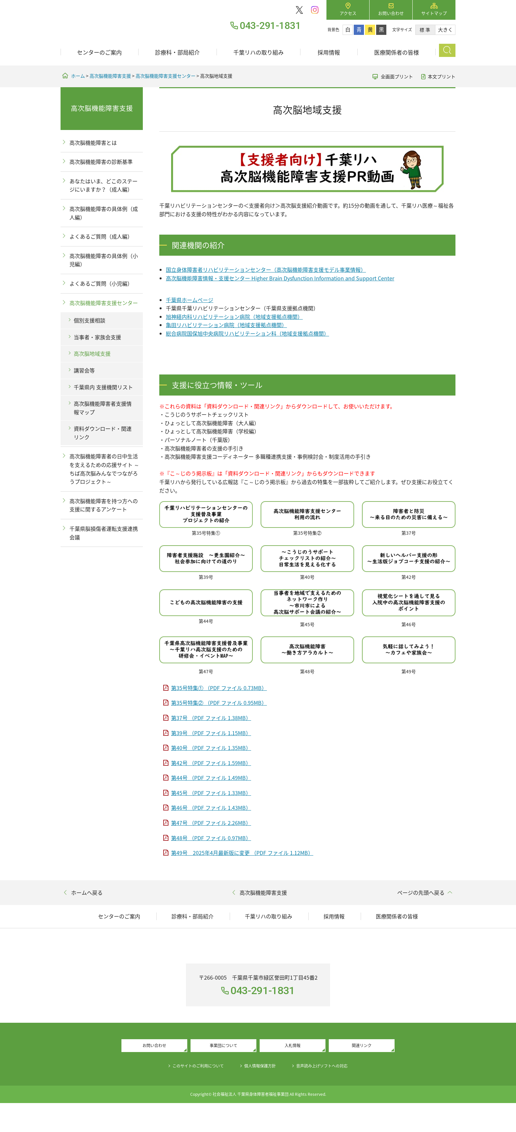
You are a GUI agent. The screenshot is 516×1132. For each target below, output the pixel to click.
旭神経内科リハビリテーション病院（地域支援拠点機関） (234, 317)
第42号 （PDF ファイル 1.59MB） (211, 763)
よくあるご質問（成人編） (101, 236)
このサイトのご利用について (191, 1095)
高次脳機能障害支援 (110, 75)
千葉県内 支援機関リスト (103, 387)
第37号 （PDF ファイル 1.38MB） (211, 718)
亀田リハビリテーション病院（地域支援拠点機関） (226, 325)
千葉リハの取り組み (258, 52)
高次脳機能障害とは (93, 142)
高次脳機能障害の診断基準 (101, 162)
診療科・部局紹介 (177, 52)
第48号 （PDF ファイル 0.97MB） (211, 838)
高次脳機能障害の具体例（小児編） (103, 260)
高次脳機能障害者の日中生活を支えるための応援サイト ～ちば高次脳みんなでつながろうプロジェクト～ (104, 468)
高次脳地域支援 (92, 353)
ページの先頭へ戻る (421, 892)
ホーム (78, 75)
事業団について (223, 1073)
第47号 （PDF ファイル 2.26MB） (211, 823)
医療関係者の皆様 (396, 52)
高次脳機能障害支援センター (165, 75)
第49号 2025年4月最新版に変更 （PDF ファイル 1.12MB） (242, 853)
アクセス (348, 13)
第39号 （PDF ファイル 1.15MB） (211, 733)
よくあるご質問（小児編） (101, 283)
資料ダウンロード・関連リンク (103, 432)
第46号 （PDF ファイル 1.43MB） (211, 807)
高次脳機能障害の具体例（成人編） (103, 213)
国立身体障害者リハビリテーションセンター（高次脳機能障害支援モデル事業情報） (266, 269)
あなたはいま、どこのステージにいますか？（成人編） (103, 185)
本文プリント (441, 76)
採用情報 (329, 52)
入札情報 (292, 1073)
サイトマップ (434, 13)
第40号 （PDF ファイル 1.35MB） (211, 748)
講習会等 (84, 370)
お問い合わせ (391, 13)
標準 (425, 29)
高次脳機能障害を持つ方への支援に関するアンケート (103, 505)
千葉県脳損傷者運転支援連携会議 (103, 533)
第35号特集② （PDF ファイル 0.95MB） (219, 703)
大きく (445, 29)
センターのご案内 (99, 52)
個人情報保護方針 (260, 1095)
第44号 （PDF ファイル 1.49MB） (211, 778)
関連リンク (361, 1073)
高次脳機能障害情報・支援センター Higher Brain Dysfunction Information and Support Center (280, 278)
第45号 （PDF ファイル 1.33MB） (211, 793)
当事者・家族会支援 (97, 337)
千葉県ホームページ (189, 300)
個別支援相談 (89, 320)
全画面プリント (397, 76)
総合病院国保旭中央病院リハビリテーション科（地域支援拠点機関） (247, 333)
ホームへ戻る (87, 892)
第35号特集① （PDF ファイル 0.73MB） (219, 688)
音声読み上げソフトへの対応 (330, 1095)
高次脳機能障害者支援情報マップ (103, 407)
